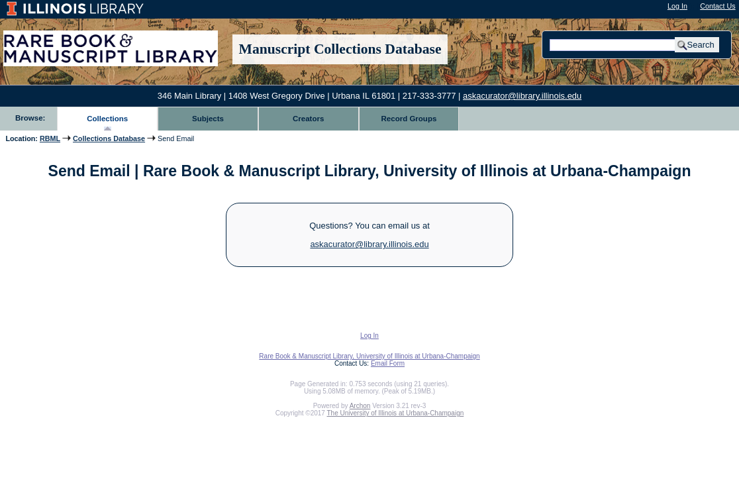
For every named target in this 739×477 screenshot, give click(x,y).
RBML (50, 138)
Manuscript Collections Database (340, 49)
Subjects (208, 119)
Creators (308, 119)
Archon (360, 405)
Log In (677, 6)
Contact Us (717, 6)
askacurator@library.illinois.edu (522, 96)
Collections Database (109, 138)
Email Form (388, 363)
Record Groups (409, 119)
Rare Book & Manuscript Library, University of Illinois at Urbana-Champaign (369, 356)
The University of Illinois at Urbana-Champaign (395, 413)
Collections (107, 119)
